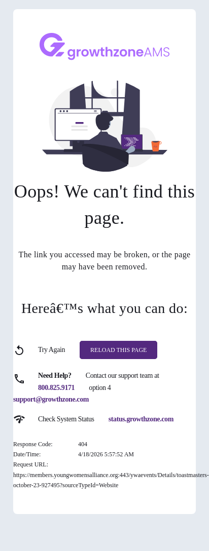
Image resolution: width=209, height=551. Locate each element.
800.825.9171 (56, 387)
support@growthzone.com (51, 399)
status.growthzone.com (141, 419)
